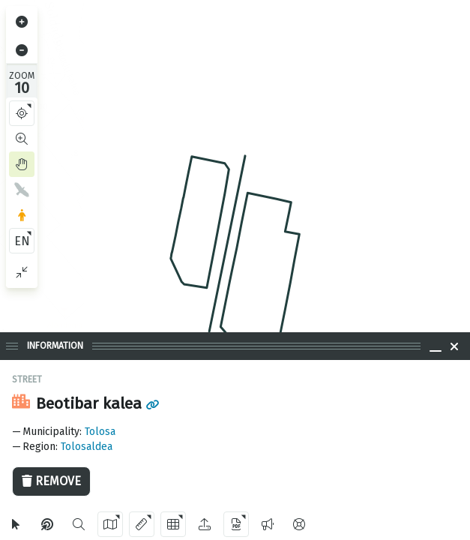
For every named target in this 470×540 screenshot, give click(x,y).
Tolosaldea (86, 446)
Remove (51, 481)
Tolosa (100, 431)
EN (22, 241)
